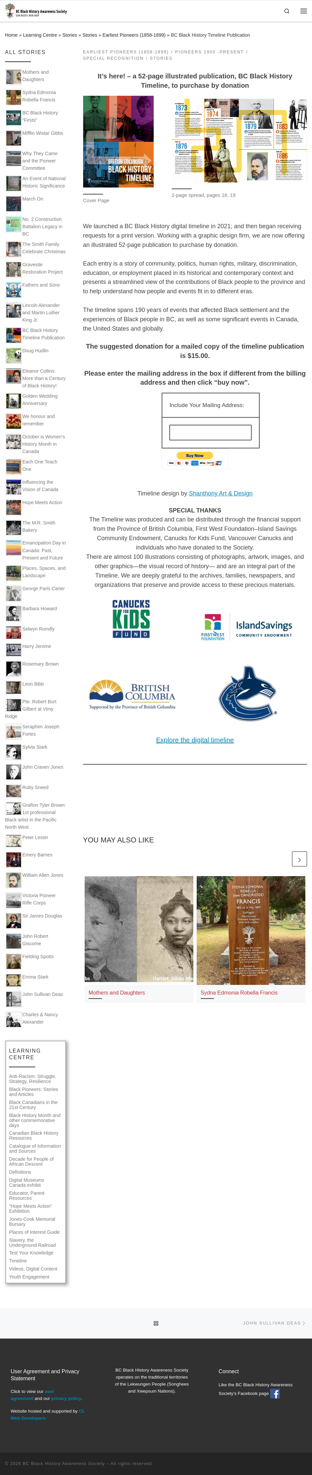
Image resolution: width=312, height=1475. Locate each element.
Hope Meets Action (33, 507)
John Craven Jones (34, 772)
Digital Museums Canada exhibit (26, 1183)
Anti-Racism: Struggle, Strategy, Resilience (32, 1079)
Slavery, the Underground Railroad (32, 1243)
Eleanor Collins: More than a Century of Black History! (35, 378)
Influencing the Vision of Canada (31, 487)
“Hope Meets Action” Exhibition (30, 1209)
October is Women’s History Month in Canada (35, 443)
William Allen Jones (34, 880)
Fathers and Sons (32, 290)
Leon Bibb (24, 687)
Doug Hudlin (26, 355)
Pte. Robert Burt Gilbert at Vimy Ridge (30, 708)
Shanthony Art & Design (221, 493)
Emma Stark (26, 980)
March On (24, 204)
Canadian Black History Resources (33, 1136)
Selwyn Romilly (30, 632)
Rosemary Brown (32, 669)
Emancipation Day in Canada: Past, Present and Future (35, 549)
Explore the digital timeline (195, 740)
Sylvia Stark (26, 752)
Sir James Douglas (33, 920)
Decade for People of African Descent (31, 1162)
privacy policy (66, 1398)
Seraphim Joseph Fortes (32, 731)
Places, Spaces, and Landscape (35, 573)
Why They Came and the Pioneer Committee (31, 160)
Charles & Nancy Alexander (31, 1019)
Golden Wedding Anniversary (31, 401)
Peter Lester (26, 841)
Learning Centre (40, 35)
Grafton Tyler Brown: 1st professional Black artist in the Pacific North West (35, 816)
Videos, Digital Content (33, 1268)
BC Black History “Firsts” (31, 117)
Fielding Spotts (29, 961)
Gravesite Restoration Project (34, 269)
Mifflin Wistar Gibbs (34, 138)
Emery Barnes (28, 859)
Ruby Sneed (26, 791)
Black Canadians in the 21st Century (33, 1105)
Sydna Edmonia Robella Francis (239, 993)
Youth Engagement (29, 1276)
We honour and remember (30, 421)
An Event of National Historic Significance (35, 183)
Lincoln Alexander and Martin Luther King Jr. (32, 312)
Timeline (18, 1260)
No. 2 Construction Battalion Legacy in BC (33, 226)
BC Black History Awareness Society (64, 1463)
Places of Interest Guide (34, 1232)
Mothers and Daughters (117, 993)
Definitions (20, 1172)
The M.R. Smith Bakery (30, 527)
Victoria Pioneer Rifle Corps (30, 900)
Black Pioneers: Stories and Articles (33, 1092)
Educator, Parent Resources (26, 1196)
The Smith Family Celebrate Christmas (35, 249)
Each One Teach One (31, 466)
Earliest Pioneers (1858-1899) (133, 35)
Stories (69, 35)
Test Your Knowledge (31, 1252)
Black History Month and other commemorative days (34, 1120)
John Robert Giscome (26, 941)
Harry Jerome (28, 650)
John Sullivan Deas (34, 999)
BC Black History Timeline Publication (35, 335)
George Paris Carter (35, 593)
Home (11, 35)
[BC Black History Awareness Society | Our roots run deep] (36, 10)
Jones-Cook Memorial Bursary (32, 1222)
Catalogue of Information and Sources (35, 1149)
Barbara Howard (31, 613)
